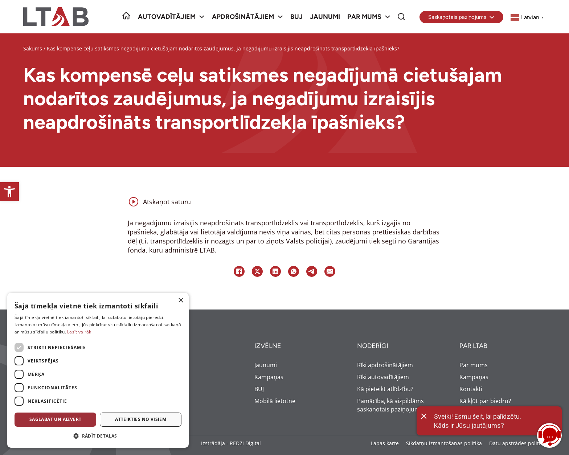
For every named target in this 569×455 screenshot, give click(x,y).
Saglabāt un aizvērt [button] (55, 419)
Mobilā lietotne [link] (274, 401)
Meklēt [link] (401, 11)
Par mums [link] (364, 17)
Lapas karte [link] (385, 443)
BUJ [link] (296, 17)
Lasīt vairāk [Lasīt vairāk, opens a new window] (79, 332)
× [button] (180, 300)
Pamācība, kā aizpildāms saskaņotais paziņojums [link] (390, 405)
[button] (98, 435)
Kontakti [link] (470, 389)
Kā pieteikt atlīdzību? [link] (385, 389)
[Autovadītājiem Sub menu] (202, 17)
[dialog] (98, 370)
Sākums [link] (32, 48)
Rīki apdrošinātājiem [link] (385, 365)
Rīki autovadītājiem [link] (383, 377)
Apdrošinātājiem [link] (243, 17)
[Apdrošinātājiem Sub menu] (280, 17)
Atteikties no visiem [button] (140, 419)
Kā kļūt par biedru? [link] (485, 401)
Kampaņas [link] (268, 377)
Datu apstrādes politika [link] (517, 443)
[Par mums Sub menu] (387, 17)
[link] (9, 191)
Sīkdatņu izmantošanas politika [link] (444, 443)
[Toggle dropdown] (492, 17)
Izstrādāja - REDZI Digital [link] (231, 443)
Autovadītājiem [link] (167, 17)
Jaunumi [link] (325, 17)
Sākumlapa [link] (126, 11)
